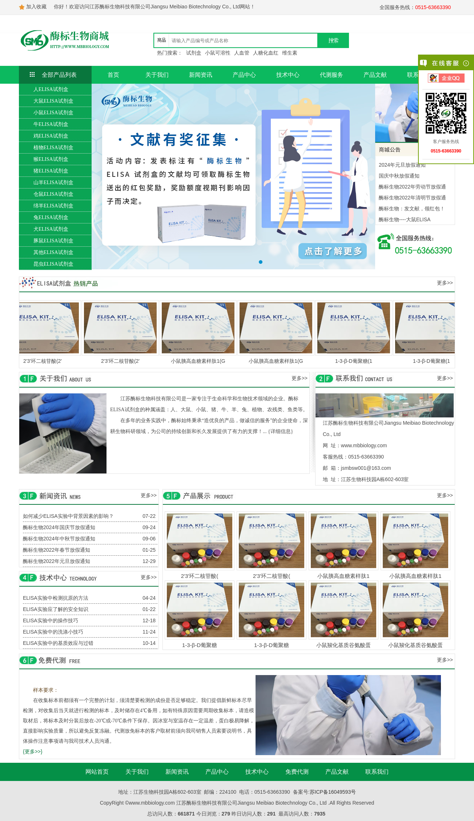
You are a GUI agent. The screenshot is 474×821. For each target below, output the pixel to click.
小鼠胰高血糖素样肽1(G (202, 361)
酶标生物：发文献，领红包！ (412, 208)
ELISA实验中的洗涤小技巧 (53, 632)
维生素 (289, 53)
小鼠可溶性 (217, 53)
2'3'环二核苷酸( (199, 576)
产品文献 (375, 75)
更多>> (445, 283)
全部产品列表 (59, 75)
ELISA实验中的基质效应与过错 (58, 643)
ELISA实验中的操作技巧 (50, 620)
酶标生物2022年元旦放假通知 (56, 561)
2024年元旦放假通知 (402, 165)
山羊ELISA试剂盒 (53, 182)
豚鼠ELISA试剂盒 (53, 240)
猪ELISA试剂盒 (50, 171)
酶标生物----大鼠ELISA (404, 219)
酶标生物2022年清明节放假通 (412, 198)
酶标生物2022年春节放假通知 (56, 550)
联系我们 (377, 772)
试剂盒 (193, 53)
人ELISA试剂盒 (50, 89)
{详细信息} (280, 431)
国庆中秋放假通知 (399, 176)
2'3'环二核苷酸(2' (47, 361)
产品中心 (244, 75)
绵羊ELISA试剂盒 (53, 206)
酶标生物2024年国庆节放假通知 (59, 527)
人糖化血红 (265, 53)
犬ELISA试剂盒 (50, 229)
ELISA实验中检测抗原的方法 (55, 598)
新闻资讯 (200, 75)
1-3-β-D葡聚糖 (199, 645)
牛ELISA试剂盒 (50, 124)
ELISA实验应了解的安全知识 (55, 609)
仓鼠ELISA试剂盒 (53, 194)
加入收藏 (36, 6)
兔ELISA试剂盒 (50, 217)
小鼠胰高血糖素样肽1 (343, 576)
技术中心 (288, 75)
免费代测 (297, 772)
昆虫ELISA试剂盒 (53, 264)
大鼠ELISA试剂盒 (53, 101)
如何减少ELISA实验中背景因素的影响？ (68, 516)
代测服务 (331, 75)
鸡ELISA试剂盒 (50, 136)
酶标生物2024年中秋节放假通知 (59, 539)
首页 (113, 75)
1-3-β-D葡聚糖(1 (358, 361)
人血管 (241, 53)
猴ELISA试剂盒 (50, 159)
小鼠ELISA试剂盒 (53, 112)
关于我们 (157, 75)
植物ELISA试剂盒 (53, 147)
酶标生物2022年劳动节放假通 (412, 187)
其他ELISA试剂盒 (53, 252)
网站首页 (97, 772)
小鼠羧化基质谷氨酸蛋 (343, 645)
